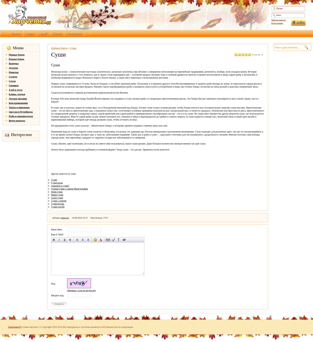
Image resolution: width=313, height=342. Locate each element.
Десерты (13, 68)
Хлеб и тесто (15, 89)
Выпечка (14, 63)
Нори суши (56, 191)
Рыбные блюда (59, 48)
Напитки (14, 72)
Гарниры (14, 85)
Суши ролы (57, 182)
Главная (15, 33)
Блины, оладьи (17, 94)
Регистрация (277, 23)
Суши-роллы (57, 203)
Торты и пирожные (19, 107)
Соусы (12, 81)
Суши (73, 48)
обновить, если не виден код (81, 290)
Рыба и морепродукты (21, 116)
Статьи (57, 33)
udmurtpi (65, 218)
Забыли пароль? (278, 20)
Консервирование (18, 103)
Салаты (13, 76)
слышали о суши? (60, 185)
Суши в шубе (57, 206)
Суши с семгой (58, 200)
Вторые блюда (16, 59)
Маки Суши (57, 194)
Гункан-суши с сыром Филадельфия (69, 188)
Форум (30, 33)
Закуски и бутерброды (21, 111)
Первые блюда (17, 54)
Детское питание (18, 98)
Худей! (43, 33)
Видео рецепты (17, 120)
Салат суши (57, 197)
